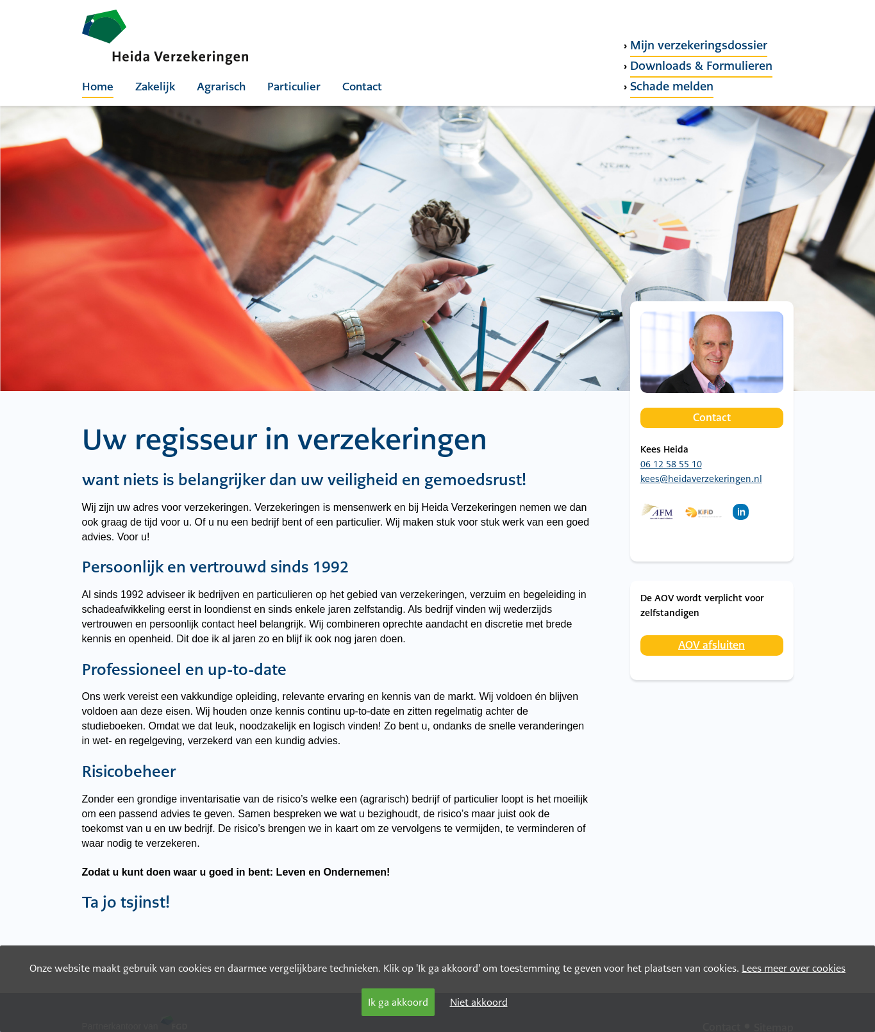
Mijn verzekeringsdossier (698, 45)
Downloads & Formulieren (701, 66)
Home (97, 86)
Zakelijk (155, 86)
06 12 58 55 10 (671, 464)
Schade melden (671, 86)
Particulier (294, 86)
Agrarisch (221, 86)
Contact (362, 86)
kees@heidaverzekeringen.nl (701, 478)
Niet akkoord (479, 1002)
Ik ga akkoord (398, 1002)
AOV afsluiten (711, 645)
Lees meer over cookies (794, 968)
